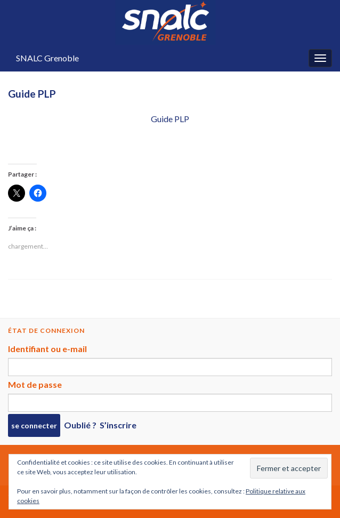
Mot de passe (35, 384)
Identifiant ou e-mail (47, 349)
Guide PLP (170, 119)
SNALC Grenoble (47, 58)
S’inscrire (118, 425)
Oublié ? (80, 425)
